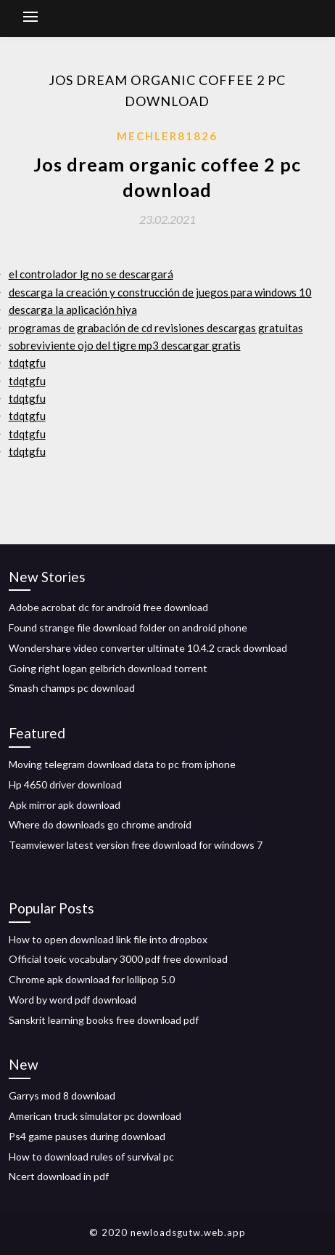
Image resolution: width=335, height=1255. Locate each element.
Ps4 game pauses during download (87, 1136)
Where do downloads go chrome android (100, 824)
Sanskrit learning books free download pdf (104, 1020)
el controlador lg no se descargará (91, 274)
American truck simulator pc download (95, 1116)
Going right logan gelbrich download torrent (108, 668)
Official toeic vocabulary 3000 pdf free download (118, 959)
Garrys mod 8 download (62, 1095)
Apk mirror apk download (64, 805)
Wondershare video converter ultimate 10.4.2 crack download (148, 648)
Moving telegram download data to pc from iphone (122, 764)
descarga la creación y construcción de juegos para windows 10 (160, 292)
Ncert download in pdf (59, 1176)
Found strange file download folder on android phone (128, 627)
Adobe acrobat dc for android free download (108, 607)
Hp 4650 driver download (65, 784)
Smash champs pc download (72, 688)
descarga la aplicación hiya (73, 309)
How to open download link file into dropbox (108, 939)
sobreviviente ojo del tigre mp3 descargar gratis (125, 345)
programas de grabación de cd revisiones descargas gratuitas (156, 327)
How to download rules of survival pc (91, 1156)
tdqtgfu (27, 362)
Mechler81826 (167, 135)
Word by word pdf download (72, 999)
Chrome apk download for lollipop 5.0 (92, 979)
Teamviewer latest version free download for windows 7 (135, 845)
